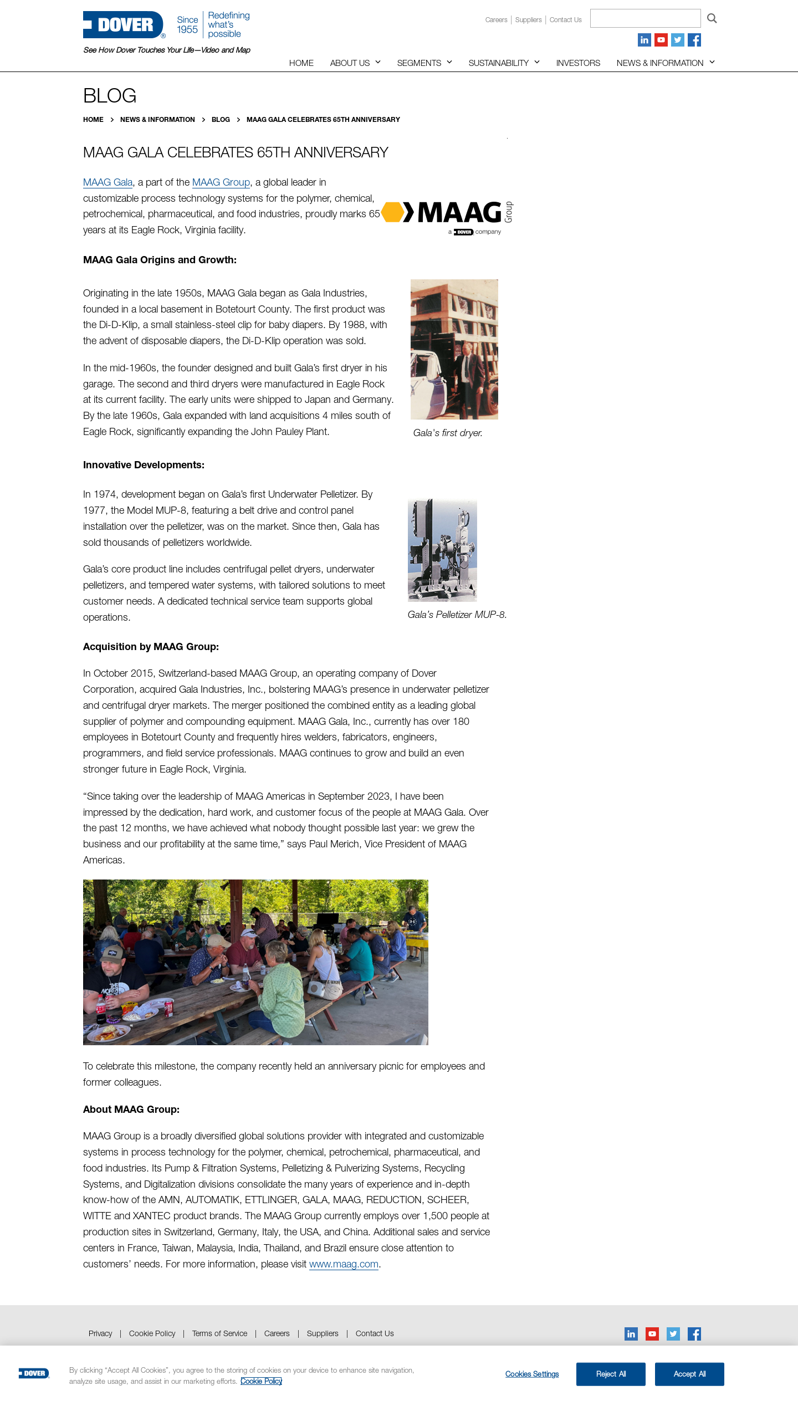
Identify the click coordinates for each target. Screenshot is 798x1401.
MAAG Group (221, 182)
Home (301, 63)
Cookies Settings (532, 1373)
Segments (419, 63)
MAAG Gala (107, 182)
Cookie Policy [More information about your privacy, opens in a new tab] (261, 1381)
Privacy (100, 1333)
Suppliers (528, 20)
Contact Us (375, 1333)
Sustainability (499, 63)
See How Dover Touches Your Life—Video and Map (166, 49)
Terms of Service (219, 1333)
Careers (496, 20)
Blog (222, 119)
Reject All (611, 1373)
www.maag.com (343, 1264)
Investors (578, 63)
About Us (350, 63)
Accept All (689, 1373)
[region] (399, 1373)
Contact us (566, 20)
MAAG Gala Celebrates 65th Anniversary (323, 119)
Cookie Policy (152, 1333)
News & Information (660, 63)
